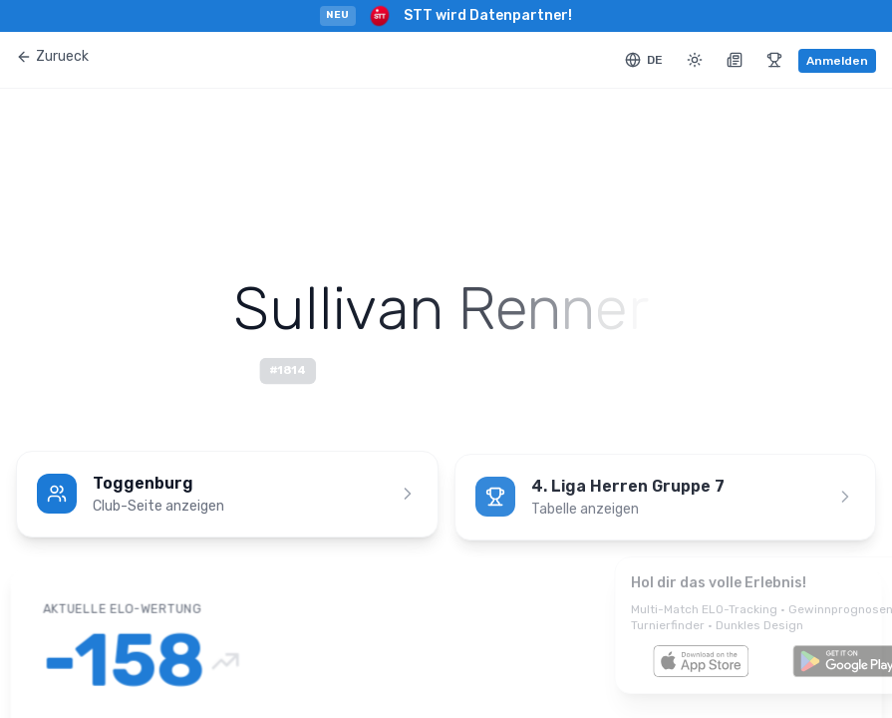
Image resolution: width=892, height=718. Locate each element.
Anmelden (837, 61)
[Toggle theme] (695, 60)
